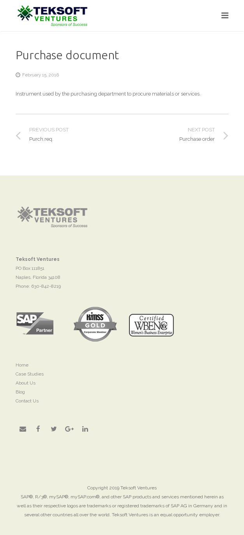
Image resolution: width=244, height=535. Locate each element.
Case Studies (30, 374)
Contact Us (27, 401)
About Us (25, 383)
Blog (20, 392)
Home (22, 365)
